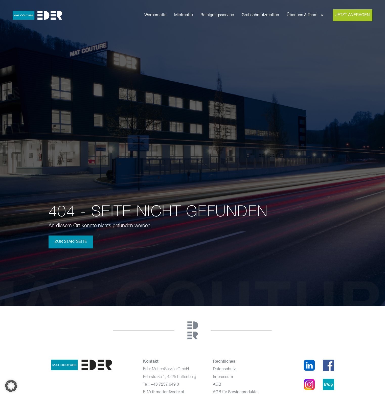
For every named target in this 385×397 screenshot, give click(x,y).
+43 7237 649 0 (165, 385)
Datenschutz (224, 369)
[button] (11, 386)
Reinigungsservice (217, 15)
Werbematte (155, 15)
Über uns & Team (305, 15)
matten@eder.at (170, 392)
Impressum (223, 377)
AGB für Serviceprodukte (235, 392)
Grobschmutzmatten (260, 15)
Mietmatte (183, 15)
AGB (217, 385)
